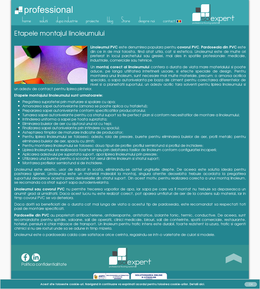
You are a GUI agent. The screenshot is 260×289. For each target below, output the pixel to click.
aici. (202, 284)
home (26, 19)
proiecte (92, 19)
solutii (44, 19)
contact (169, 19)
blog (110, 19)
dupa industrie (67, 19)
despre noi (147, 19)
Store (125, 19)
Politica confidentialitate (44, 264)
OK (251, 284)
